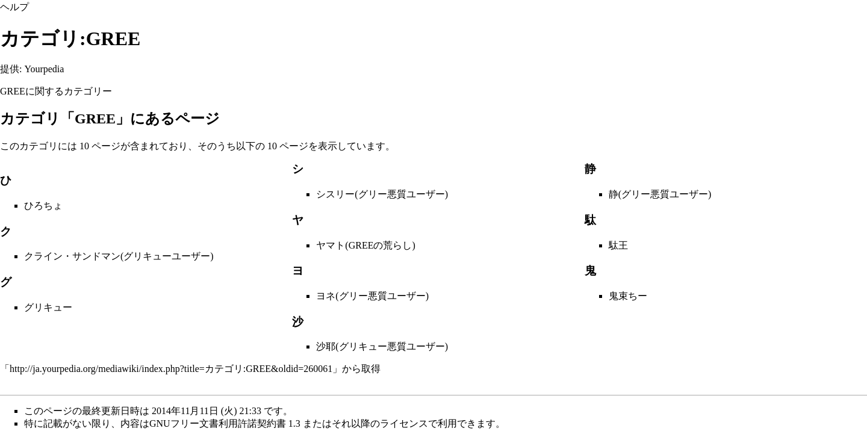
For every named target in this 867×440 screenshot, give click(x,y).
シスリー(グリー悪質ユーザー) (382, 194)
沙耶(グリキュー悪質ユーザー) (382, 346)
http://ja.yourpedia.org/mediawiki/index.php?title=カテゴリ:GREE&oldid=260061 (171, 369)
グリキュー (48, 307)
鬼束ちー (628, 296)
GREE (12, 91)
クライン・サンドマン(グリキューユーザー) (119, 256)
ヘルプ (14, 7)
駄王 (618, 245)
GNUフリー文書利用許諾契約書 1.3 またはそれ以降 (259, 423)
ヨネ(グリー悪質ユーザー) (372, 296)
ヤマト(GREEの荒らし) (365, 245)
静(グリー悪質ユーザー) (660, 194)
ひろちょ (43, 205)
